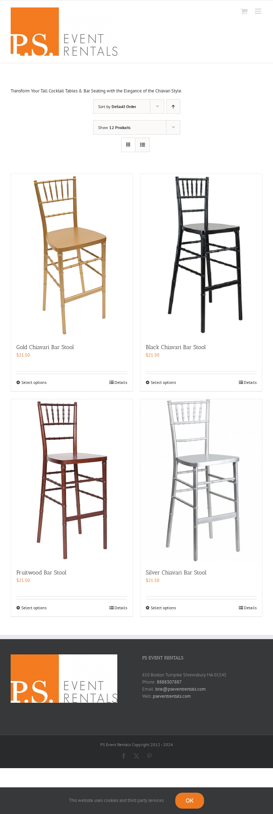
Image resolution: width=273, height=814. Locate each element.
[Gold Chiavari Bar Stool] (72, 255)
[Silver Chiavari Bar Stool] (201, 480)
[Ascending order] (173, 106)
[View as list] (142, 145)
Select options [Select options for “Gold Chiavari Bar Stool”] (34, 382)
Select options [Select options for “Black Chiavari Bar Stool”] (163, 382)
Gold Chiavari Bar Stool (45, 347)
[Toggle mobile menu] (258, 11)
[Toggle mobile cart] (244, 11)
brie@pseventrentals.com (180, 689)
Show (114, 127)
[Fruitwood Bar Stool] (72, 480)
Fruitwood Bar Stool (41, 572)
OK (190, 800)
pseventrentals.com (172, 696)
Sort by (117, 106)
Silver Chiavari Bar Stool (176, 572)
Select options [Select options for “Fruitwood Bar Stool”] (34, 607)
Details (120, 382)
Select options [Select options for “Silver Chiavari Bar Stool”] (163, 607)
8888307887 (169, 682)
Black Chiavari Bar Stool (176, 347)
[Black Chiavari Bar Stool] (201, 255)
